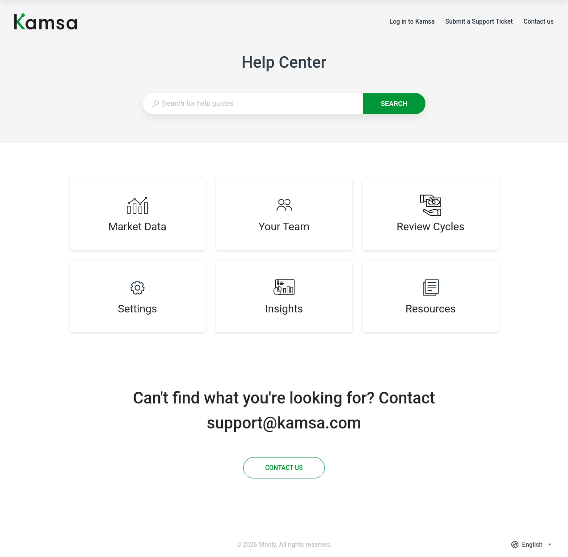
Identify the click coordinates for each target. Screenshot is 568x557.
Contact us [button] (538, 21)
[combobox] (252, 103)
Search (394, 103)
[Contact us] (283, 467)
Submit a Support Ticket (479, 22)
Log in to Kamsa (412, 22)
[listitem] (138, 214)
